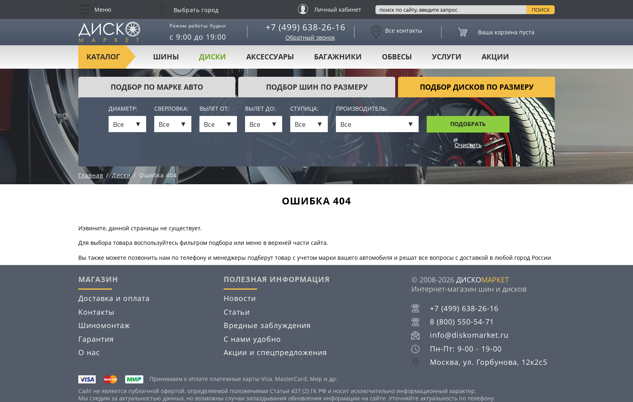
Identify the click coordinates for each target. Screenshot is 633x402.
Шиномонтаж (104, 325)
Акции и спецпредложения (275, 352)
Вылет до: (260, 108)
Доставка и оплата (114, 298)
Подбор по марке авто (157, 87)
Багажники (338, 56)
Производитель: (362, 108)
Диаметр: (123, 108)
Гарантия (96, 339)
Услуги (446, 56)
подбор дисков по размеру (477, 87)
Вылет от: (214, 108)
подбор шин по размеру (317, 87)
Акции (495, 56)
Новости (240, 298)
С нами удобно (252, 339)
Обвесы (397, 56)
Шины (166, 56)
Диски (212, 56)
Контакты (96, 312)
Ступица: (304, 108)
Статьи (237, 312)
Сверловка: (171, 108)
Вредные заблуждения (267, 325)
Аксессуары (270, 56)
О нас (89, 352)
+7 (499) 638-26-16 (306, 27)
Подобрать (468, 124)
